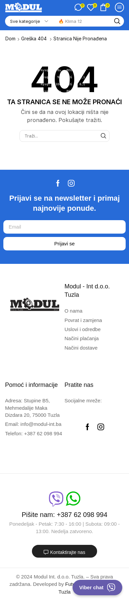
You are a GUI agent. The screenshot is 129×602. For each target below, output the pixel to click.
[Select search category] (28, 21)
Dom (10, 38)
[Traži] (117, 21)
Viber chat (97, 587)
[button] (79, 7)
